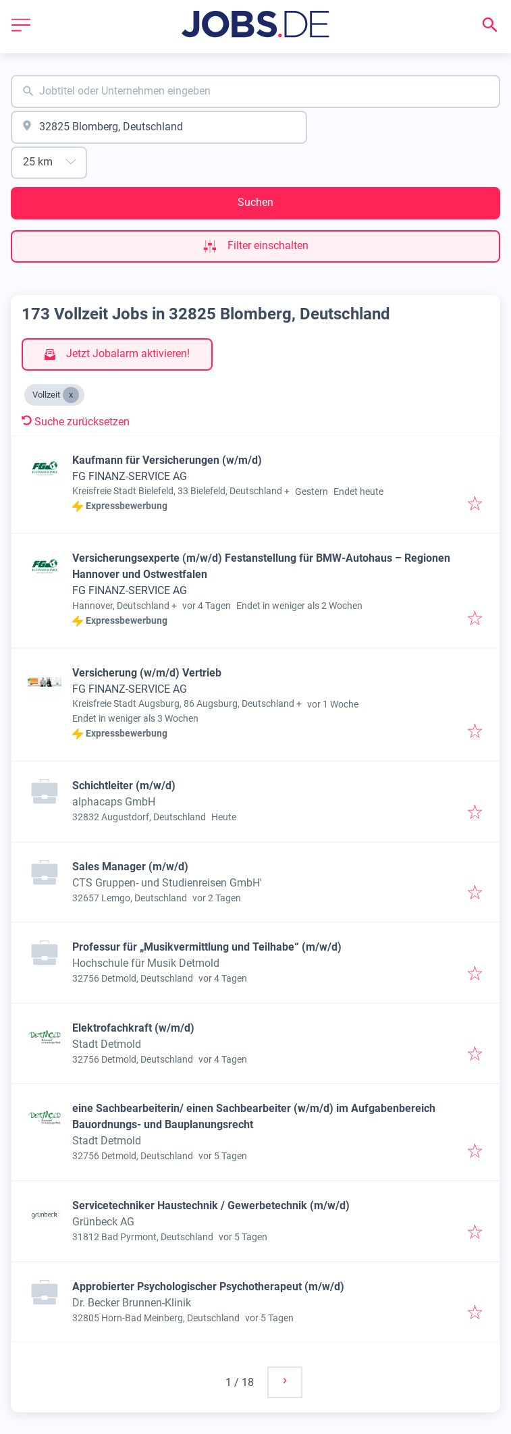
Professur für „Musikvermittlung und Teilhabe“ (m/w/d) (207, 946)
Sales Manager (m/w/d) (130, 866)
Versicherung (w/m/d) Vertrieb (146, 672)
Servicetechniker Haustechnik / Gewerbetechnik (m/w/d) (211, 1205)
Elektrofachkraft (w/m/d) (133, 1027)
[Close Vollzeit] (71, 395)
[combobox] (255, 91)
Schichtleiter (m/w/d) (124, 785)
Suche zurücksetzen (76, 421)
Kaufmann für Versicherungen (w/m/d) (167, 460)
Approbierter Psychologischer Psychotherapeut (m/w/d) (208, 1286)
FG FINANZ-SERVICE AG (129, 476)
